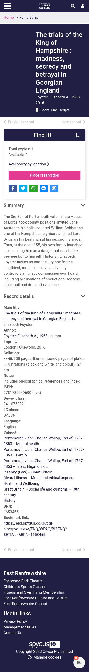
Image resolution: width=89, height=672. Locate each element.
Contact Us (13, 633)
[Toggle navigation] (7, 5)
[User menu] (82, 6)
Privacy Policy (15, 621)
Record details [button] (19, 296)
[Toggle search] (73, 6)
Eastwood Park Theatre (23, 581)
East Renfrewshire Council (26, 603)
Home (9, 17)
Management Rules (20, 627)
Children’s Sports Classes (25, 586)
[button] (78, 135)
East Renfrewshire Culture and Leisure (36, 598)
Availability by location (29, 164)
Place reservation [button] (55, 174)
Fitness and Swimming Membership (34, 592)
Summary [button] (14, 205)
